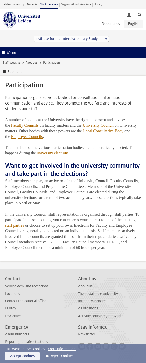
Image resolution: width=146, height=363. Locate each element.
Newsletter (86, 334)
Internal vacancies (92, 301)
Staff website (11, 63)
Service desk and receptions (26, 286)
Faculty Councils (25, 125)
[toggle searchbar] (139, 14)
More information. (62, 349)
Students (32, 4)
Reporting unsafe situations (26, 341)
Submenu (15, 71)
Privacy (10, 308)
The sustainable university (98, 293)
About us (31, 63)
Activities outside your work (100, 316)
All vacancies (88, 308)
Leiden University (13, 4)
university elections (53, 153)
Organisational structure (76, 4)
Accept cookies (22, 356)
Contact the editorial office (25, 301)
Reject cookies (61, 356)
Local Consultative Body (103, 131)
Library (98, 4)
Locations (12, 293)
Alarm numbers (17, 334)
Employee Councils (27, 136)
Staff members (49, 4)
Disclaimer (13, 316)
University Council (98, 125)
